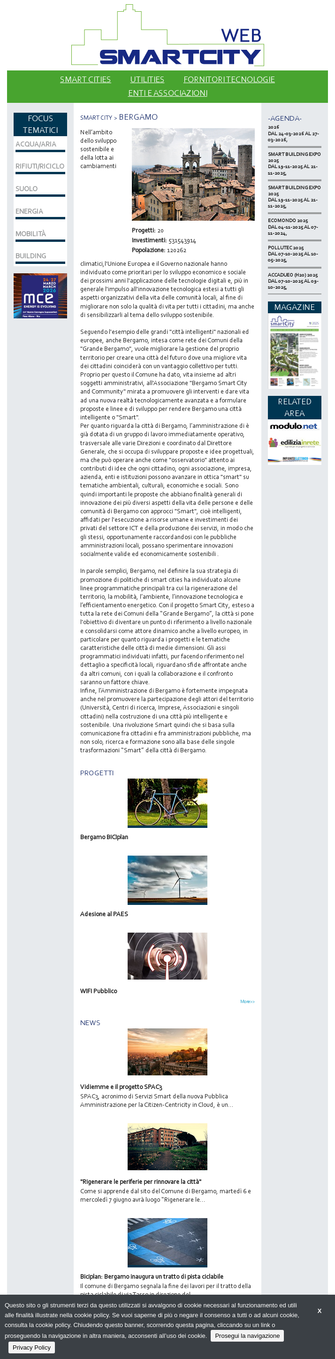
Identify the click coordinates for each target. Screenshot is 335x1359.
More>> (247, 1001)
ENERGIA (29, 211)
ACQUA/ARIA (35, 144)
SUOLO (26, 189)
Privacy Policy (32, 1347)
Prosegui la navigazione (247, 1335)
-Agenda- (285, 118)
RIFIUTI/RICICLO (39, 166)
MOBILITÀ (30, 234)
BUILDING (30, 256)
